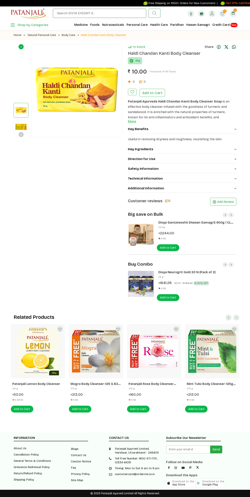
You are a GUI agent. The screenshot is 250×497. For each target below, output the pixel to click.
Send (216, 449)
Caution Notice (81, 461)
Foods (95, 25)
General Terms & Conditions (32, 461)
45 (136, 60)
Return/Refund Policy (28, 473)
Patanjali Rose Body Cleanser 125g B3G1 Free (151, 384)
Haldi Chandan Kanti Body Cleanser (103, 35)
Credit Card (225, 25)
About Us (20, 448)
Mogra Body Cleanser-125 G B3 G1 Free (94, 384)
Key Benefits (182, 129)
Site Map (77, 480)
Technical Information (182, 178)
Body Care (70, 35)
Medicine (81, 25)
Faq (73, 467)
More (132, 121)
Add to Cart (152, 93)
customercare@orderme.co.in (135, 474)
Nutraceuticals (113, 25)
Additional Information (182, 188)
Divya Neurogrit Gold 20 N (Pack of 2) (187, 272)
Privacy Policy (80, 474)
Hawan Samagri (198, 25)
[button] (180, 483)
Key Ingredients (182, 149)
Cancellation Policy (26, 454)
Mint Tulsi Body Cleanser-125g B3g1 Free (210, 384)
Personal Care (137, 25)
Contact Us (78, 455)
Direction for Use (182, 159)
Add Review (223, 202)
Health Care (159, 25)
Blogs (75, 449)
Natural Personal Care (44, 35)
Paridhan (177, 25)
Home (19, 35)
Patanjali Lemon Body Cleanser (36, 384)
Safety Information (182, 169)
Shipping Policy (24, 479)
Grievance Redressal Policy (32, 467)
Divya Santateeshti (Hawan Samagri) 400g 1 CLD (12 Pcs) (195, 223)
